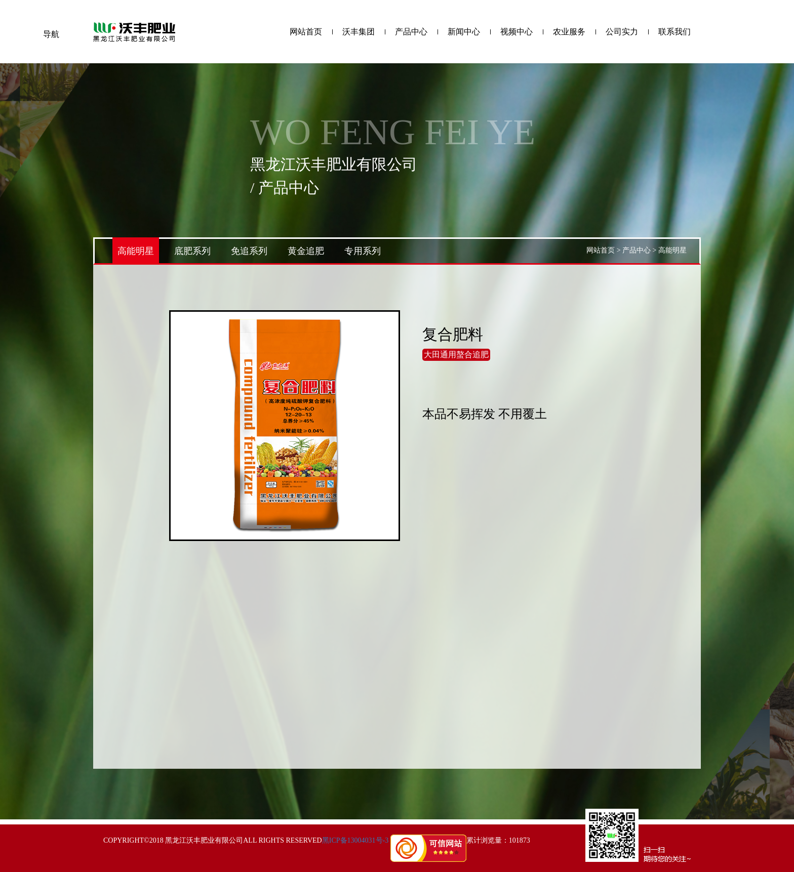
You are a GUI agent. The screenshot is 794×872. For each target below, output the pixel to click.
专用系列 (362, 251)
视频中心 (516, 32)
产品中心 (411, 32)
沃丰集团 (358, 32)
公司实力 (622, 32)
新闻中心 (464, 32)
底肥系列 (192, 251)
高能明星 (135, 251)
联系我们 (674, 32)
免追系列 (249, 251)
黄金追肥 (306, 251)
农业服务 (569, 32)
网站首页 (306, 32)
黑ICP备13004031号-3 (355, 840)
